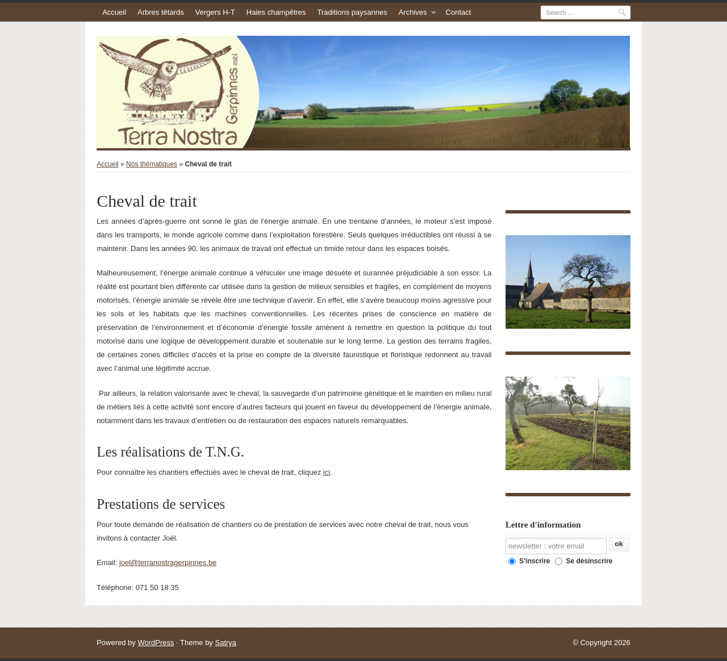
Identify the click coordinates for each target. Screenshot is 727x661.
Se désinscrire (583, 561)
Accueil (114, 12)
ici (326, 472)
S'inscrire (529, 561)
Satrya (225, 642)
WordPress (155, 642)
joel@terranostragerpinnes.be (167, 562)
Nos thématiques (151, 164)
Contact (458, 12)
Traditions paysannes (352, 12)
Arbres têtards (160, 12)
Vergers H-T (215, 12)
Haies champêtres (276, 12)
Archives (413, 12)
